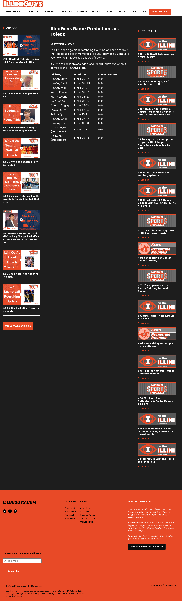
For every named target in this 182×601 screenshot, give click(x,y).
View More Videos (18, 326)
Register (85, 511)
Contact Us (86, 522)
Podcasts (96, 11)
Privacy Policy (87, 515)
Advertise (82, 11)
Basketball (50, 11)
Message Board (13, 11)
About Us (85, 508)
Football (66, 11)
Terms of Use (87, 518)
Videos (110, 11)
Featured (70, 508)
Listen (145, 61)
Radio (122, 11)
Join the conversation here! (146, 546)
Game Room (33, 11)
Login (143, 11)
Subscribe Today (160, 11)
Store (133, 11)
